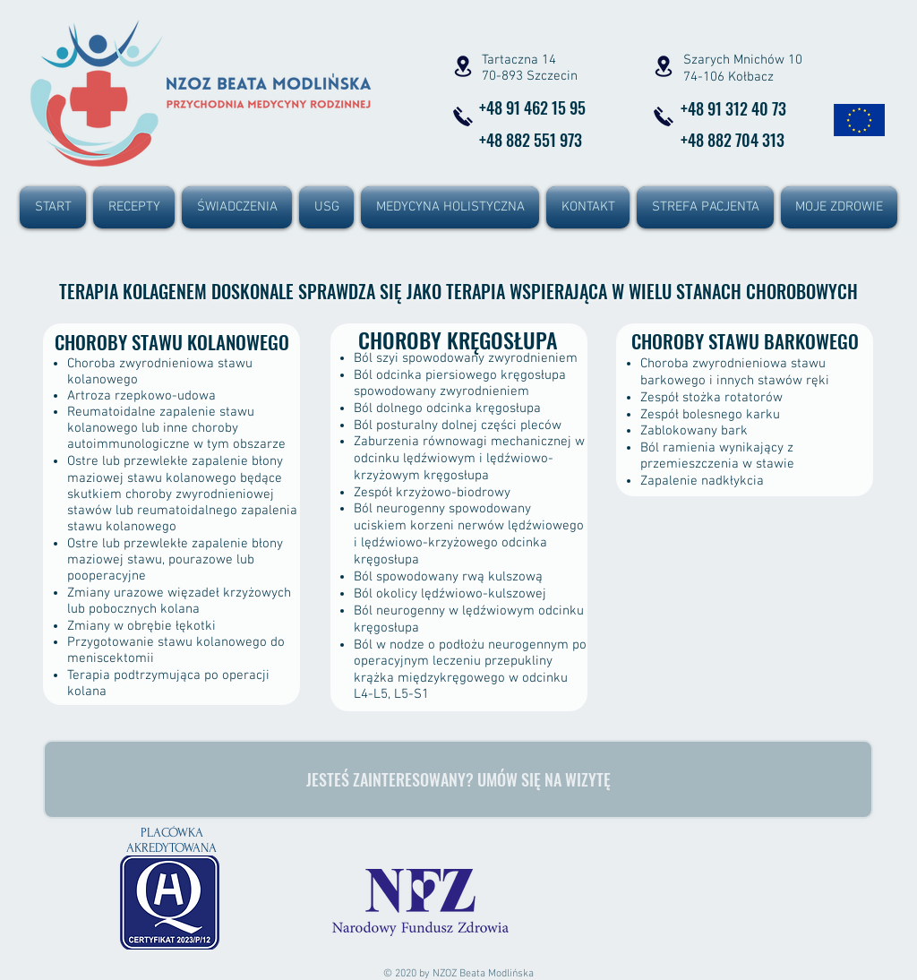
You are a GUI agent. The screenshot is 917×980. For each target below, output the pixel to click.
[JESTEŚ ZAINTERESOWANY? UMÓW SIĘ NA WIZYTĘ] (458, 779)
